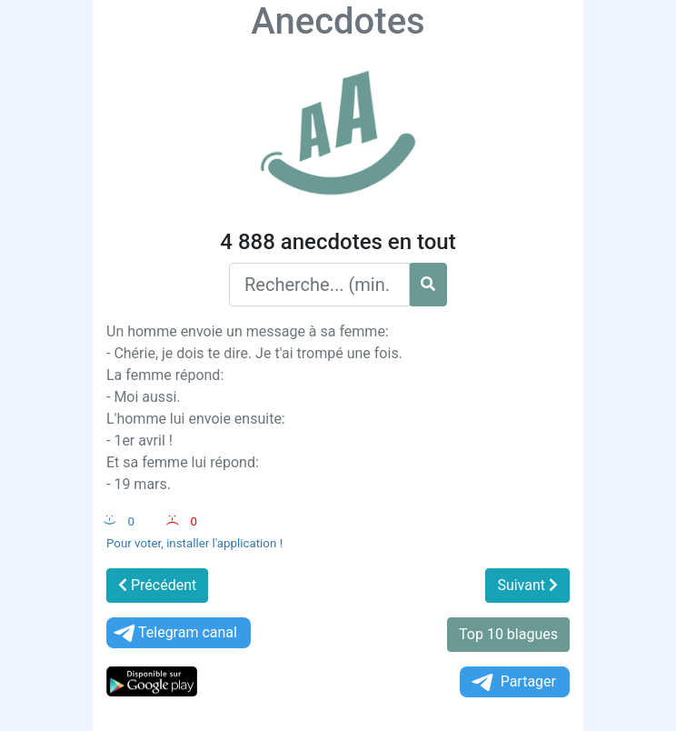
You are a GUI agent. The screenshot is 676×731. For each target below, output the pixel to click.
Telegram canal (174, 633)
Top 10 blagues (508, 634)
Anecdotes (337, 21)
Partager (512, 682)
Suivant (527, 585)
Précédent (157, 585)
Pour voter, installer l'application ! (194, 543)
